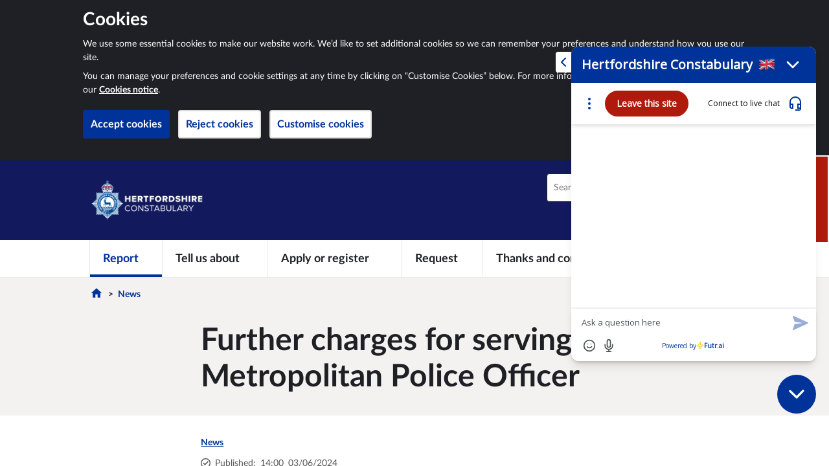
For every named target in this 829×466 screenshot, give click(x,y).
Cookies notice (128, 89)
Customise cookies (320, 124)
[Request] (442, 258)
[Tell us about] (215, 258)
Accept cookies (126, 124)
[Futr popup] (687, 231)
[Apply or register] (334, 258)
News (129, 294)
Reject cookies (219, 124)
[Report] (126, 258)
